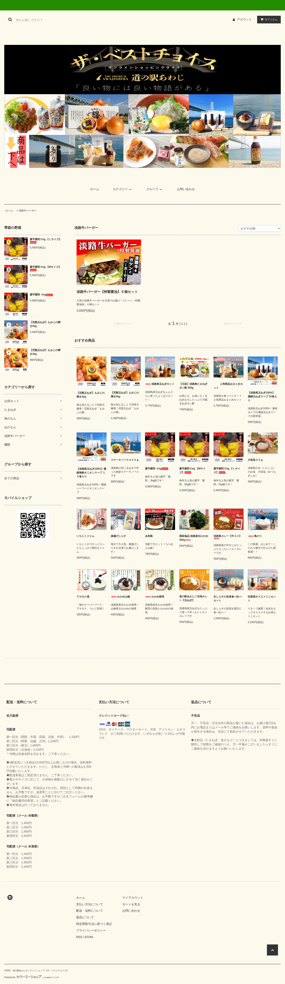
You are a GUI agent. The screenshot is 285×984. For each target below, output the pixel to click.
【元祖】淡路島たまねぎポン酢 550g (193, 385)
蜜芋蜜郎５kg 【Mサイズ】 (45, 268)
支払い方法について (89, 904)
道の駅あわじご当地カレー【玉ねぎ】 (193, 598)
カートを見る (131, 904)
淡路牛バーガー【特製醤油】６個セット (107, 292)
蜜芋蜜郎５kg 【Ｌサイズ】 (45, 241)
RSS (79, 937)
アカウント (244, 19)
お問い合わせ (186, 189)
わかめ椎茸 (154, 596)
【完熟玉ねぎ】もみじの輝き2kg (45, 352)
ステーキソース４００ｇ (125, 459)
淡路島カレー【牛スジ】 (228, 537)
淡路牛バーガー (28, 210)
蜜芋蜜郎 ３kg (41, 294)
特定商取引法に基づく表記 (94, 924)
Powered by (31, 977)
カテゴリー (123, 189)
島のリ (255, 536)
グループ (154, 189)
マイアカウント (132, 897)
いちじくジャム (89, 536)
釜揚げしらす (122, 536)
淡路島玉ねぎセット (159, 383)
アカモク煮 (83, 596)
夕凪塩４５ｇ (255, 459)
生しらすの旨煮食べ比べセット (228, 598)
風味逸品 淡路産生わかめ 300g (193, 538)
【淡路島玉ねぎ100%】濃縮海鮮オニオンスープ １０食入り (91, 472)
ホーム (94, 189)
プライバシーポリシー (91, 930)
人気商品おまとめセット (228, 385)
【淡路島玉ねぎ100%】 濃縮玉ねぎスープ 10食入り (262, 396)
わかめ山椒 (120, 596)
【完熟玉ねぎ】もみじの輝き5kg (45, 324)
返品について (85, 917)
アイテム (268, 19)
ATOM (89, 937)
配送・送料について (89, 910)
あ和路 (152, 536)
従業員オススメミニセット (262, 598)
